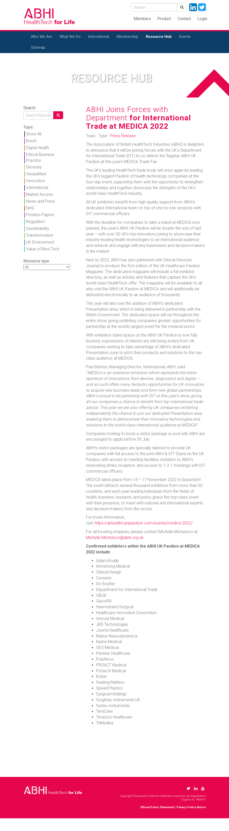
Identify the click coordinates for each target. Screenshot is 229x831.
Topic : (29, 127)
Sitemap (38, 47)
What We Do (70, 36)
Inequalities (36, 173)
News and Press (40, 201)
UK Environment (40, 242)
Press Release (123, 135)
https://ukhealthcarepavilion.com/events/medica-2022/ (144, 523)
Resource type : (37, 261)
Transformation (39, 235)
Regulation (35, 221)
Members (142, 18)
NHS (30, 208)
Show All (33, 134)
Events (185, 36)
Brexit (31, 140)
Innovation (35, 180)
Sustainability (37, 228)
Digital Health (37, 147)
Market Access (39, 194)
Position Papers (40, 214)
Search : (30, 107)
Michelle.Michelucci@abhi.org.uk (115, 537)
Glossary (34, 167)
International (98, 36)
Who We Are (41, 36)
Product (164, 18)
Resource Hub (159, 36)
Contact (184, 18)
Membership (127, 36)
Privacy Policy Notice (191, 807)
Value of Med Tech (42, 249)
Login (202, 18)
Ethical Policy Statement (157, 807)
